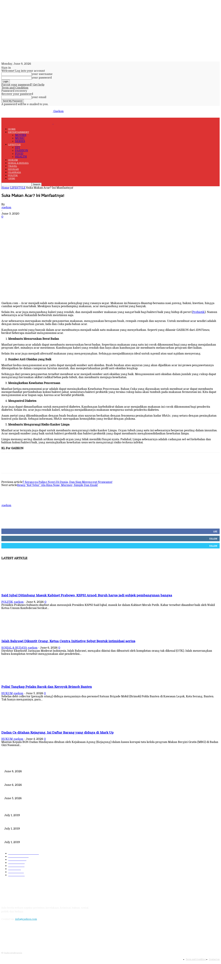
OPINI (11, 178)
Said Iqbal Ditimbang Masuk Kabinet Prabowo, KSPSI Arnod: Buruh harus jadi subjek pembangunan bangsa (86, 595)
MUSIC (19, 138)
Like (215, 531)
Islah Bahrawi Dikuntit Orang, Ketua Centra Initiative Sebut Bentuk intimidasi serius (68, 641)
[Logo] (27, 123)
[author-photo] (9, 502)
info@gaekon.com (26, 919)
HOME (12, 129)
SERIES (20, 141)
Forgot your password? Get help (22, 84)
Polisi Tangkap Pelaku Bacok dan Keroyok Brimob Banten (46, 687)
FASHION (21, 150)
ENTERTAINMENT (18, 132)
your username (42, 74)
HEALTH (21, 156)
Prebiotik (198, 312)
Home (5, 187)
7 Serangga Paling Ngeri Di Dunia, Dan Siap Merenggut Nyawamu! (67, 482)
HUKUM (13, 160)
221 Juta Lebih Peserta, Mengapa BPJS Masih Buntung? (37, 823)
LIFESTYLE (14, 144)
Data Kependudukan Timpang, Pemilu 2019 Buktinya (35, 809)
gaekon (6, 207)
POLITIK (13, 175)
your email (39, 97)
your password (42, 77)
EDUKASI (13, 169)
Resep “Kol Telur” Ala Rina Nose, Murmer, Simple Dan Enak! (57, 485)
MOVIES (20, 135)
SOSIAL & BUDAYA (18, 163)
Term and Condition (14, 87)
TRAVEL (12, 166)
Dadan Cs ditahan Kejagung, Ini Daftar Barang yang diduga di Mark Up (57, 732)
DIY (17, 147)
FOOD (19, 153)
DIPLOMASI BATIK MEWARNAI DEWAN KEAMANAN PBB (39, 836)
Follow (213, 538)
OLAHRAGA (14, 172)
